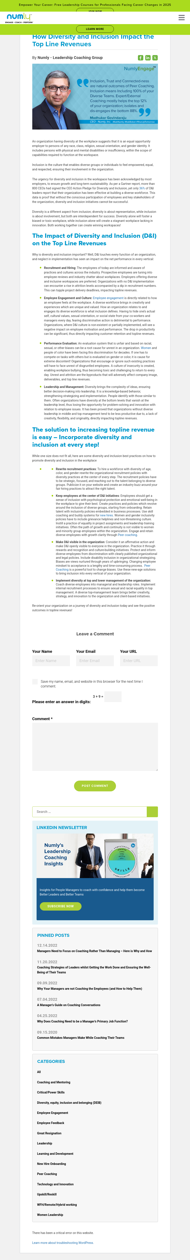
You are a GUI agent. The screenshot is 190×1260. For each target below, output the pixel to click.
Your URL (128, 651)
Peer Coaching (47, 1174)
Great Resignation (49, 1133)
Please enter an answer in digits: (61, 701)
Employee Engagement (52, 1113)
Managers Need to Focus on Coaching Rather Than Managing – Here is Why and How (94, 951)
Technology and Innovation (55, 1184)
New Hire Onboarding (51, 1164)
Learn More (95, 29)
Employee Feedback (50, 1123)
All (39, 1072)
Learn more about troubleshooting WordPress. (63, 1243)
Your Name (42, 651)
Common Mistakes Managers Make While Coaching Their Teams (80, 1037)
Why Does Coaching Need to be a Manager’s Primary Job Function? (82, 1021)
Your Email (86, 651)
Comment (42, 718)
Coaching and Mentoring (53, 1082)
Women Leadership (50, 1215)
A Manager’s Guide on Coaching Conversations (68, 1005)
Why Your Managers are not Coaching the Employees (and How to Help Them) (89, 988)
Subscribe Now (61, 906)
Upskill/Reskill (47, 1194)
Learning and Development (55, 1153)
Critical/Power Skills (51, 1092)
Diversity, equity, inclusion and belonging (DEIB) (69, 1102)
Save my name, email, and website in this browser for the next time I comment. (92, 683)
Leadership (44, 1143)
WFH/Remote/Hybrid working (57, 1204)
